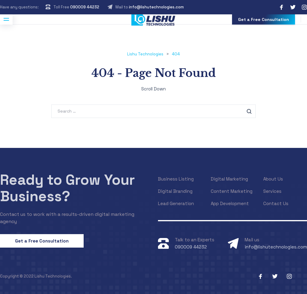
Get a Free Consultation (263, 19)
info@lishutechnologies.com (156, 7)
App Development (230, 203)
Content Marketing (231, 191)
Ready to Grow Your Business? (67, 188)
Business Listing (176, 179)
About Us (273, 179)
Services (272, 191)
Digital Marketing (229, 179)
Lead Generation (176, 203)
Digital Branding (175, 191)
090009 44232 (84, 7)
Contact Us (275, 203)
